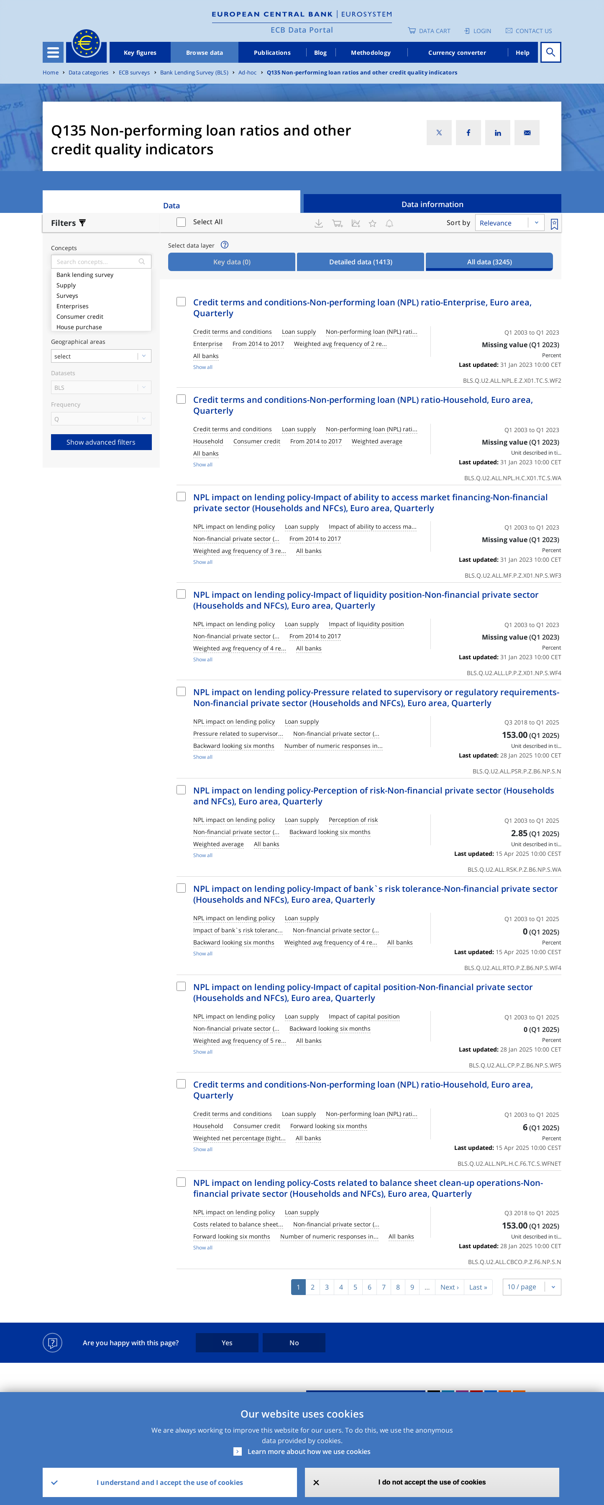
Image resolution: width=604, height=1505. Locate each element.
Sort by (458, 222)
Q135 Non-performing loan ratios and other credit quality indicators (362, 72)
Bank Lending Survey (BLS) (194, 72)
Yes (227, 1342)
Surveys (101, 294)
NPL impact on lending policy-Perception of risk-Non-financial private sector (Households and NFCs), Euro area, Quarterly (373, 796)
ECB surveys (134, 72)
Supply (101, 284)
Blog (320, 52)
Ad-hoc (247, 72)
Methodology (371, 52)
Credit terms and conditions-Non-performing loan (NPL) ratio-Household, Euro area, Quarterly (363, 405)
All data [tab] (489, 261)
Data (171, 205)
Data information (432, 204)
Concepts (64, 248)
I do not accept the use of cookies (432, 1482)
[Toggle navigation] (53, 52)
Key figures (140, 52)
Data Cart (434, 31)
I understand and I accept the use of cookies (170, 1482)
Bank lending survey (101, 274)
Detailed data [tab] (360, 261)
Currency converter (457, 52)
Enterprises (101, 305)
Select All (208, 221)
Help (523, 52)
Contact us (534, 31)
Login (482, 31)
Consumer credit (101, 315)
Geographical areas (78, 342)
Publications (272, 52)
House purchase (101, 326)
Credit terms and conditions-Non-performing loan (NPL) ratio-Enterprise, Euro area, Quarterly (362, 308)
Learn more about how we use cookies (309, 1451)
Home (51, 72)
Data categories (88, 72)
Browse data (204, 52)
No (294, 1342)
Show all (202, 367)
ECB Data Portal (302, 30)
